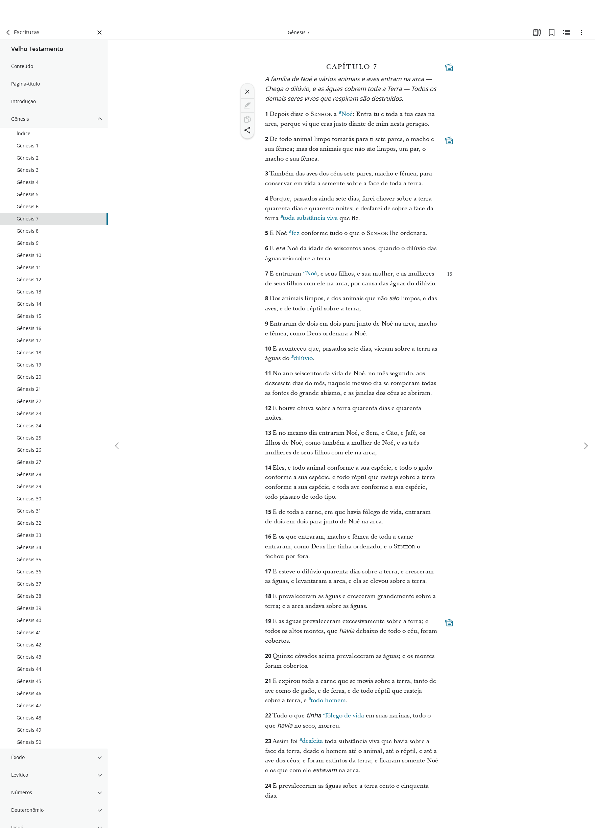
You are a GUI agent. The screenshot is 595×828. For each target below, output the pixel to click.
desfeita (311, 740)
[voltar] (8, 32)
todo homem (327, 699)
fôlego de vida (343, 715)
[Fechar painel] (99, 32)
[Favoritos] (551, 32)
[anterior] (117, 421)
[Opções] (581, 32)
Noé (345, 113)
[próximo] (585, 421)
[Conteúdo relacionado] (566, 32)
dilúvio (302, 357)
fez (294, 232)
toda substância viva (309, 217)
